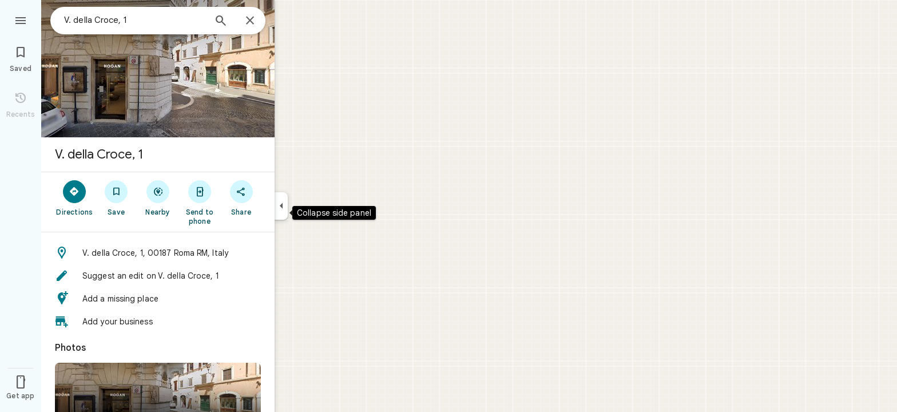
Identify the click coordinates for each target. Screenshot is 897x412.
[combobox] (134, 20)
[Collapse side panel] (281, 206)
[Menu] (20, 19)
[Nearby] (158, 197)
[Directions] (75, 197)
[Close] (250, 21)
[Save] (116, 197)
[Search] (221, 22)
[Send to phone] (199, 202)
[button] (158, 252)
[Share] (241, 197)
